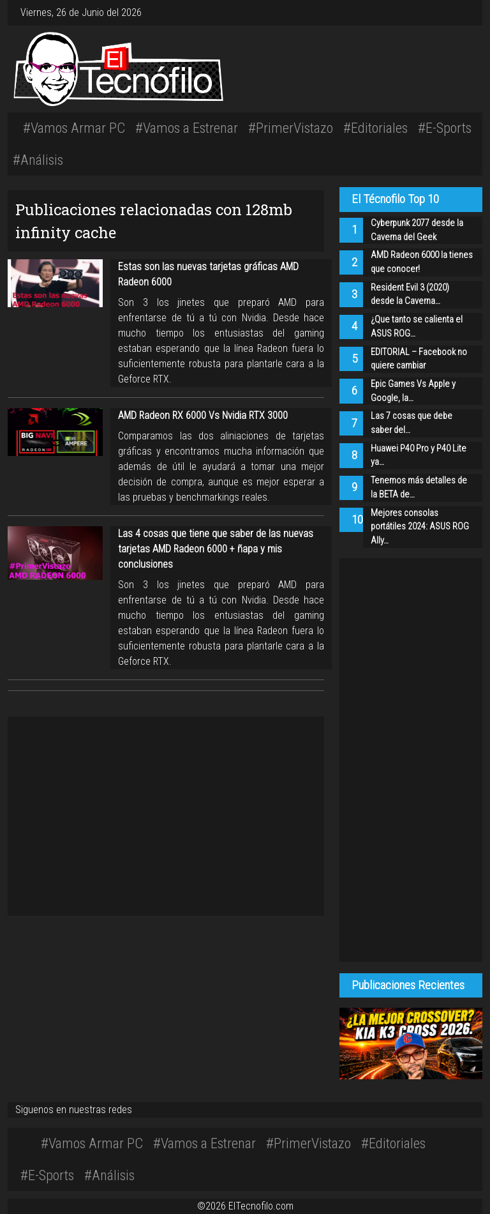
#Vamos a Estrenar (186, 127)
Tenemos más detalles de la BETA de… (419, 487)
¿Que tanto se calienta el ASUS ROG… (417, 326)
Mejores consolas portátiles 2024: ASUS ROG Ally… (420, 527)
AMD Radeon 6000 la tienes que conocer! (422, 262)
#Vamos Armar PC (74, 127)
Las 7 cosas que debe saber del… (411, 423)
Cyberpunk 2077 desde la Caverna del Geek (417, 230)
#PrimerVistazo (290, 127)
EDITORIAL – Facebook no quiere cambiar (419, 359)
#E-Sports (444, 127)
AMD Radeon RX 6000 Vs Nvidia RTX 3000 (203, 415)
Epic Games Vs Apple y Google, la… (413, 391)
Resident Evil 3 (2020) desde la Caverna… (410, 294)
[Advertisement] (344, 67)
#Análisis (38, 159)
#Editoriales (375, 127)
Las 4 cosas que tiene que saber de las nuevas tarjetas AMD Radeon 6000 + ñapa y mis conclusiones (215, 548)
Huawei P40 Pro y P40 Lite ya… (418, 455)
